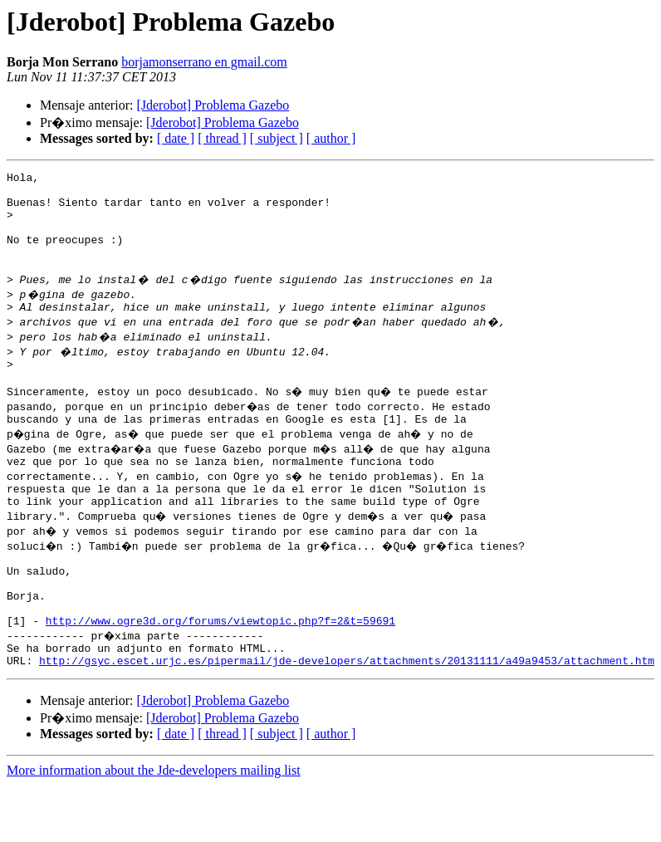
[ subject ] (276, 138)
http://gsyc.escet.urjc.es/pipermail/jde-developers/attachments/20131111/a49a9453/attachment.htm (346, 717)
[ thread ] (222, 138)
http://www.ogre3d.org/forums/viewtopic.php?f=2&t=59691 (220, 672)
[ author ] (331, 138)
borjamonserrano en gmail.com (204, 62)
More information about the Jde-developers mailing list (154, 827)
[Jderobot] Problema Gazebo (212, 105)
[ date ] (175, 138)
